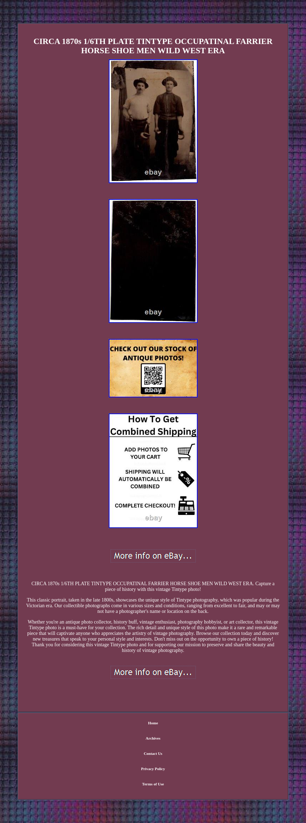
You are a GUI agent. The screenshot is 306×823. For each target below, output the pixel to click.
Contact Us (153, 753)
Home (153, 723)
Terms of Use (153, 784)
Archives (153, 738)
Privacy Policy (153, 769)
